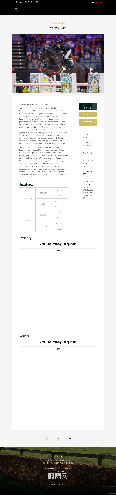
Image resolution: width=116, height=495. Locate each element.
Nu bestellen (87, 106)
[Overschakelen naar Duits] (101, 1)
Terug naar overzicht (60, 438)
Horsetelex (87, 122)
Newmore (62, 484)
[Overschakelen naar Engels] (97, 1)
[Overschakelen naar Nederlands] (92, 1)
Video (85, 115)
